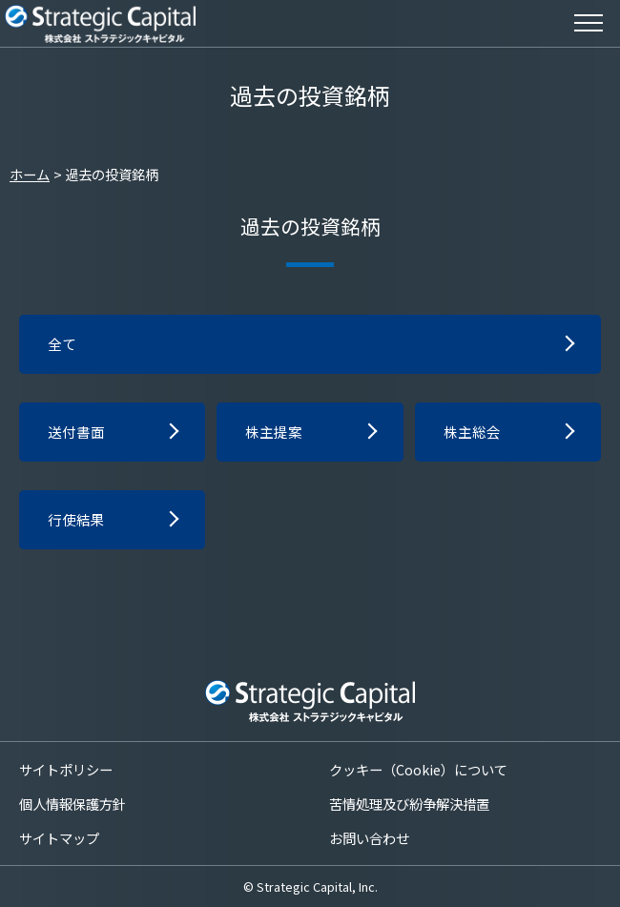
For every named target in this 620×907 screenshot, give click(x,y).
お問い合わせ (369, 838)
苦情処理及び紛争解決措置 (409, 803)
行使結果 (78, 524)
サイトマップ (59, 838)
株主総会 (474, 434)
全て (63, 345)
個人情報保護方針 (72, 803)
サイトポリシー (66, 768)
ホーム (30, 174)
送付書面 (78, 434)
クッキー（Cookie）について (418, 768)
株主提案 (275, 434)
